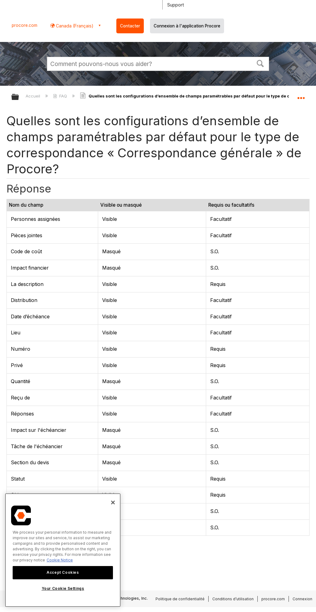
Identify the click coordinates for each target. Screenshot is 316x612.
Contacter (130, 25)
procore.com (24, 25)
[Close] (113, 502)
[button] (260, 63)
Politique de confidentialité (180, 599)
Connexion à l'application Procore (187, 25)
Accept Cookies (63, 572)
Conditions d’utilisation (233, 599)
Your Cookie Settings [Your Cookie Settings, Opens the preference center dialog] (63, 588)
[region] (63, 550)
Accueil (33, 95)
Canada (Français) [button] (74, 25)
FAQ (60, 95)
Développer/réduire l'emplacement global (301, 95)
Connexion (302, 599)
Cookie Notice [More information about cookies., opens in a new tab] (60, 560)
